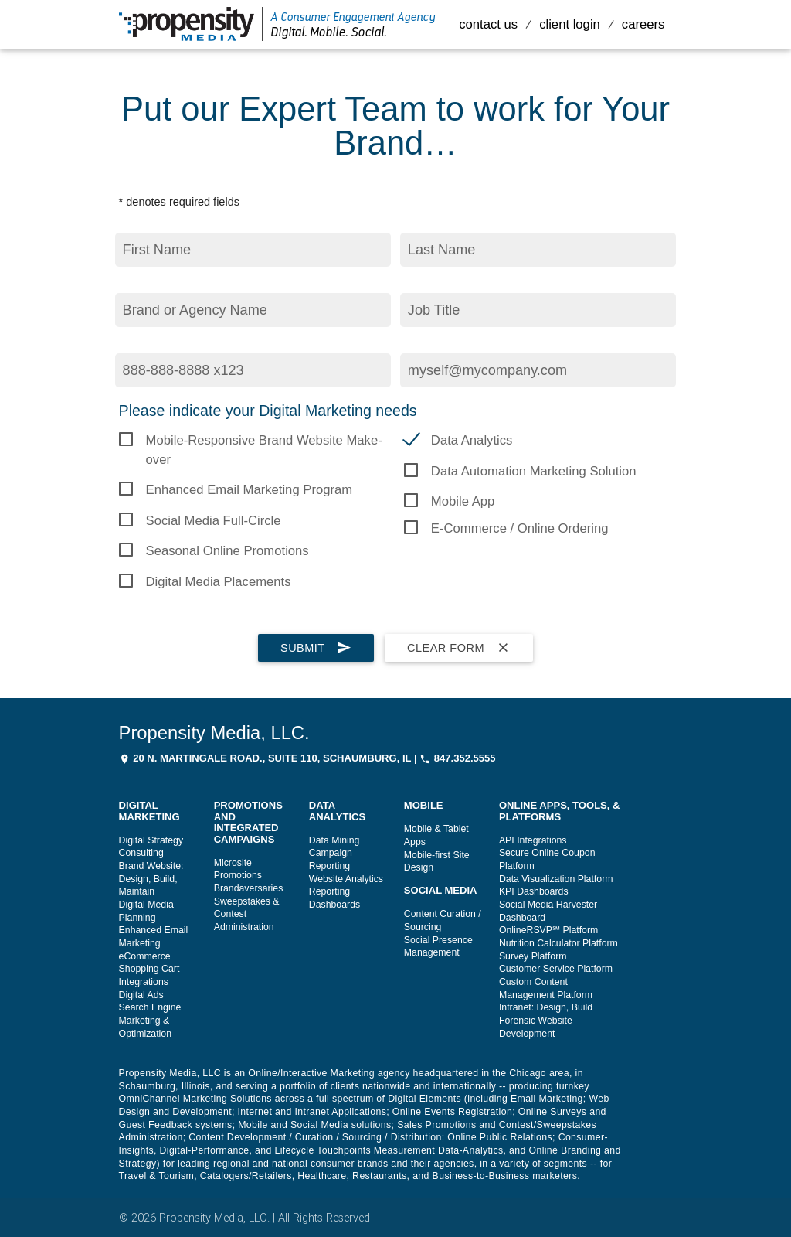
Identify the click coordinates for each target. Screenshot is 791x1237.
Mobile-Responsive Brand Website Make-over (264, 441)
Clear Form (459, 648)
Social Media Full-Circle (213, 520)
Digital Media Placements (218, 581)
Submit (315, 648)
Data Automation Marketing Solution (534, 471)
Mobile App (462, 501)
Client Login (569, 24)
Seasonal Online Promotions (227, 551)
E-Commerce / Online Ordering (520, 528)
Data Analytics (472, 440)
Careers (643, 24)
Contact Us (488, 24)
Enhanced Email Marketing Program (249, 489)
